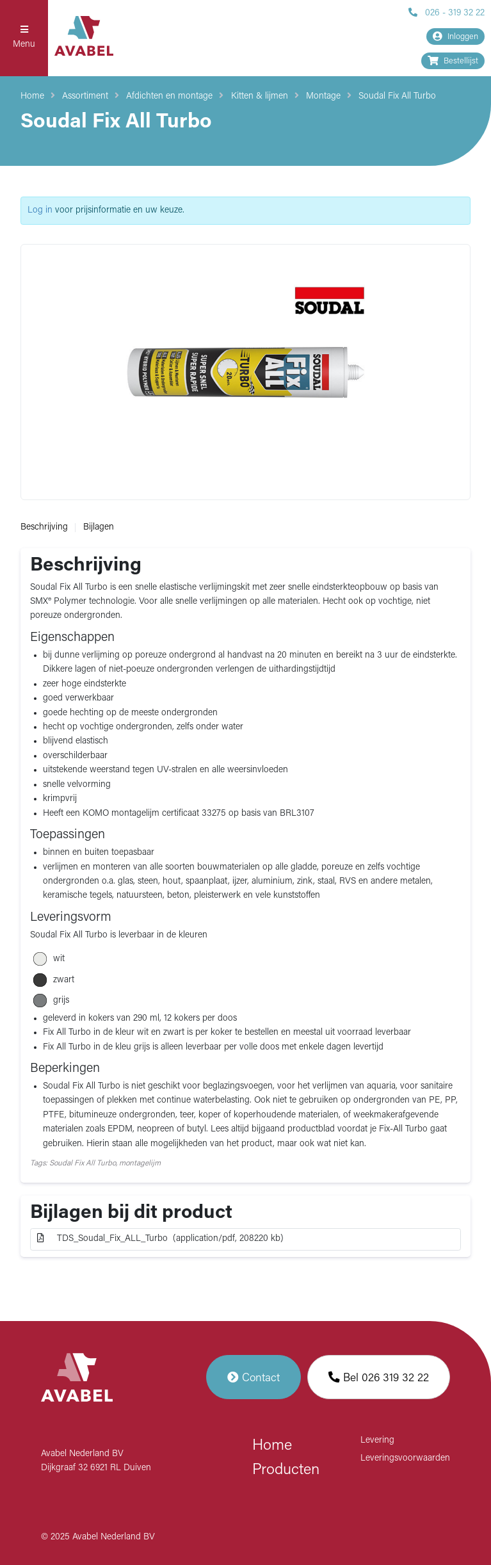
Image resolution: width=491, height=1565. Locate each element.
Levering (377, 1440)
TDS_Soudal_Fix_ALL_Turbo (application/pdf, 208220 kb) (160, 1238)
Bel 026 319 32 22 (378, 1377)
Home (32, 96)
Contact (253, 1377)
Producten (285, 1470)
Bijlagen (98, 527)
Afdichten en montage (169, 96)
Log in (40, 210)
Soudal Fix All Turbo (397, 96)
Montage (323, 96)
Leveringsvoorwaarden (405, 1458)
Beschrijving (44, 527)
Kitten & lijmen (259, 96)
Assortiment (85, 96)
